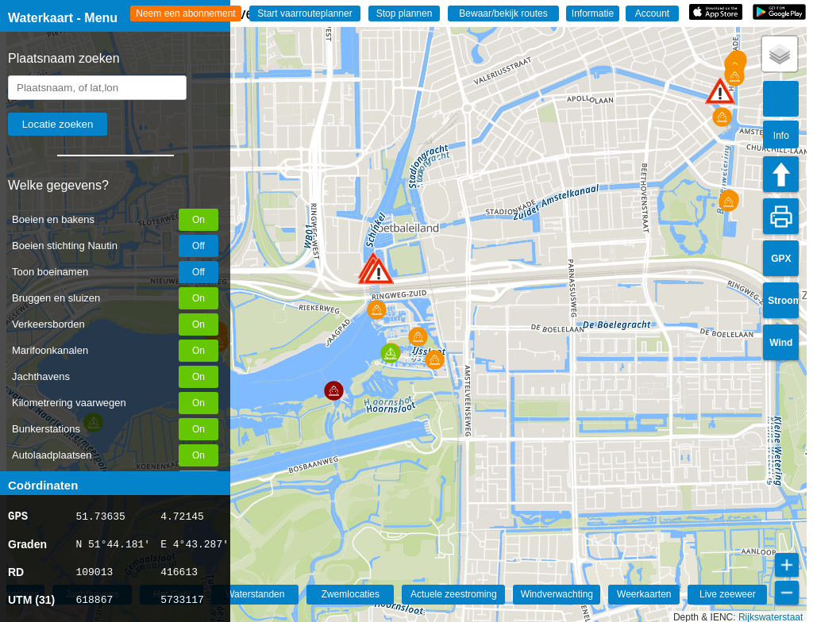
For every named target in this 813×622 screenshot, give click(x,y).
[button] (379, 271)
